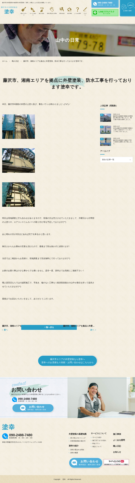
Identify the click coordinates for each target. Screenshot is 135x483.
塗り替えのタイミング (78, 437)
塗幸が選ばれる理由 (52, 13)
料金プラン (96, 442)
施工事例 (69, 13)
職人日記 (15, 61)
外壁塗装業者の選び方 (78, 440)
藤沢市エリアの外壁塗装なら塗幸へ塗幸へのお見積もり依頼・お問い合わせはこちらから (67, 360)
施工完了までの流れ (99, 439)
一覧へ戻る (49, 327)
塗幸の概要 (74, 452)
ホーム (4, 61)
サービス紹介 (97, 436)
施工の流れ (41, 13)
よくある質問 (77, 13)
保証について (97, 445)
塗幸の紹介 (62, 13)
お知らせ (117, 451)
